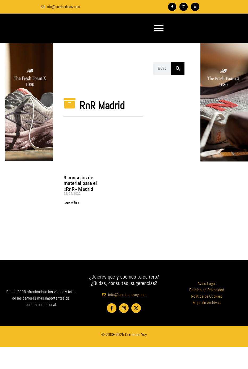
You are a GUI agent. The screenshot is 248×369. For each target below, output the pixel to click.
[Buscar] (177, 68)
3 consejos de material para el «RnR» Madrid (80, 183)
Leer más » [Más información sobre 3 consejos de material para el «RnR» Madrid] (71, 203)
